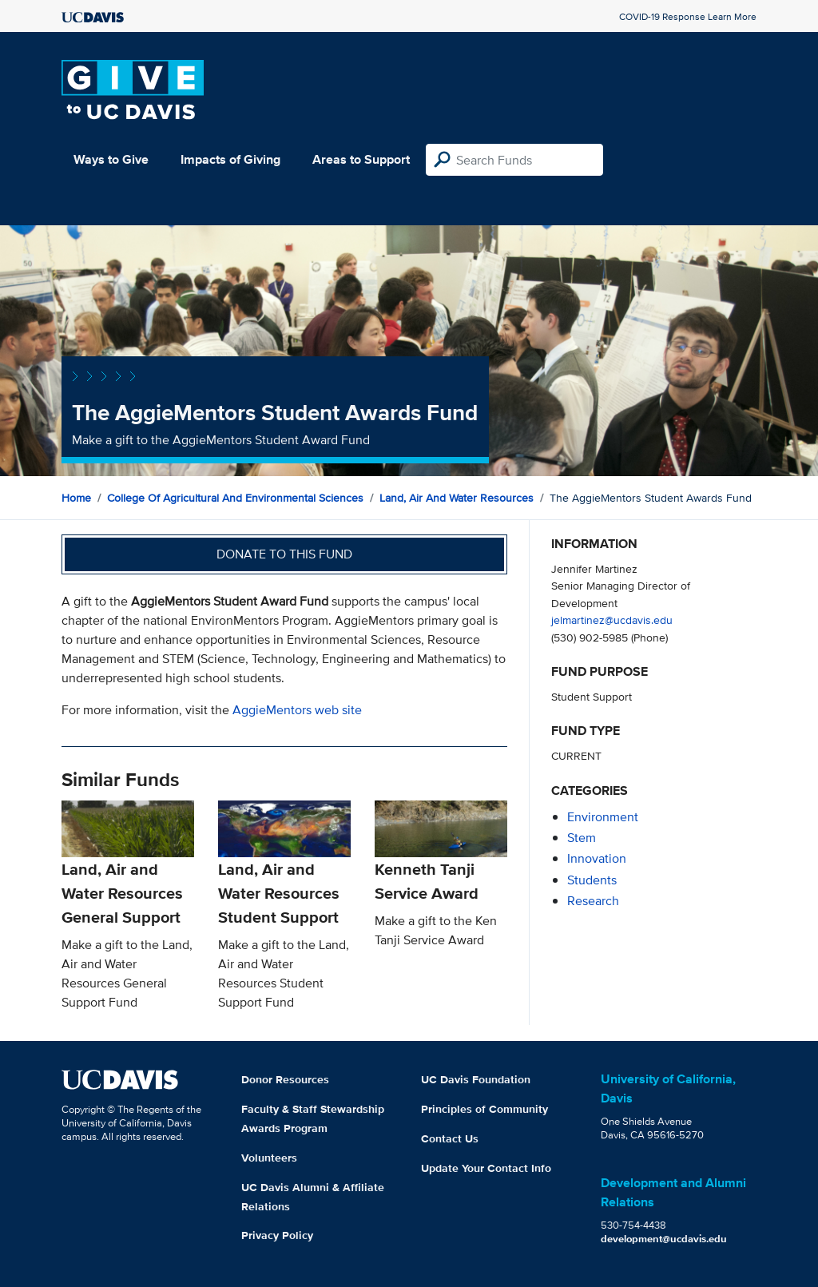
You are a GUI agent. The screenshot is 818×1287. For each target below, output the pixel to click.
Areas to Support (361, 159)
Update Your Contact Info (486, 1168)
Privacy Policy (277, 1235)
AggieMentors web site (297, 710)
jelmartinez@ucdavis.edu (612, 619)
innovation (596, 858)
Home (76, 498)
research (593, 901)
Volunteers (269, 1158)
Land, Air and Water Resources (456, 498)
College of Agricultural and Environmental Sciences (235, 498)
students (592, 880)
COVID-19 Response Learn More (687, 16)
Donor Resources (285, 1079)
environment (602, 817)
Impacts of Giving (230, 159)
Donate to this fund (284, 554)
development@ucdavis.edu (664, 1238)
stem (581, 837)
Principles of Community (484, 1109)
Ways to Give (111, 159)
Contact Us (449, 1138)
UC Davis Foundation (475, 1079)
